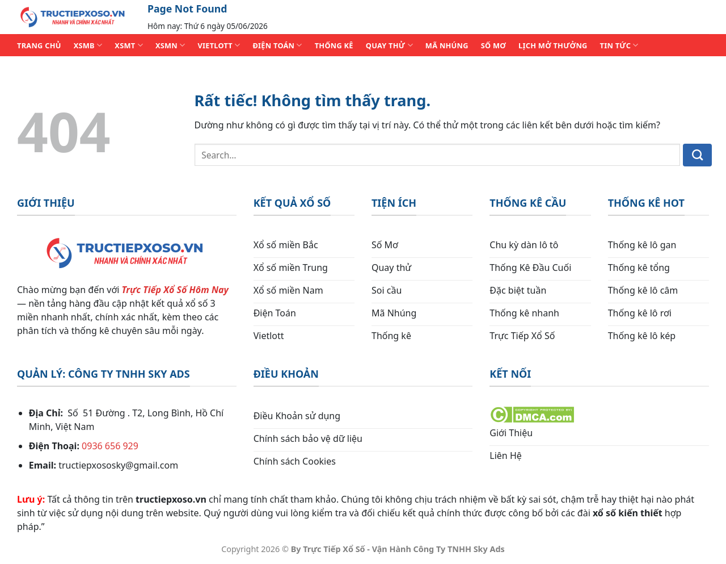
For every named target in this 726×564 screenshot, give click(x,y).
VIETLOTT (218, 45)
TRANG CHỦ (39, 45)
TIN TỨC (619, 45)
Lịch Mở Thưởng (553, 45)
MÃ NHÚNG (446, 45)
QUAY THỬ (389, 45)
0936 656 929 (110, 446)
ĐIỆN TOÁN (277, 45)
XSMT (129, 45)
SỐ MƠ (493, 45)
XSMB (88, 45)
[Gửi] (697, 155)
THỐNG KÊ (334, 45)
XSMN (170, 45)
